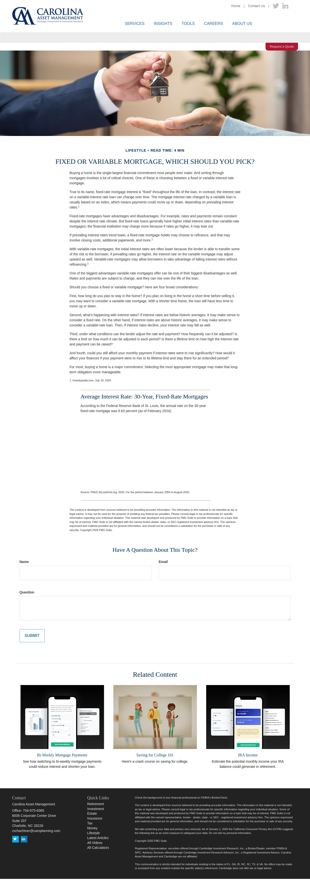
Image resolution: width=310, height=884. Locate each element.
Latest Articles (97, 838)
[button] (134, 24)
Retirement (95, 804)
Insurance (94, 818)
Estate (92, 813)
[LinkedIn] (285, 6)
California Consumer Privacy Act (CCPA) (257, 829)
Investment (95, 809)
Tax (90, 823)
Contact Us (256, 6)
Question (27, 592)
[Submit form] (32, 636)
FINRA (280, 848)
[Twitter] (276, 6)
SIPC (138, 852)
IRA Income (247, 755)
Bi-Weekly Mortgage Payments (62, 755)
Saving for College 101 (154, 755)
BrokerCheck (219, 797)
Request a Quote (282, 46)
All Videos (94, 843)
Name (24, 562)
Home (235, 6)
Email (163, 562)
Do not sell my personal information (230, 833)
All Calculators (98, 848)
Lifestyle (93, 833)
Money (92, 828)
